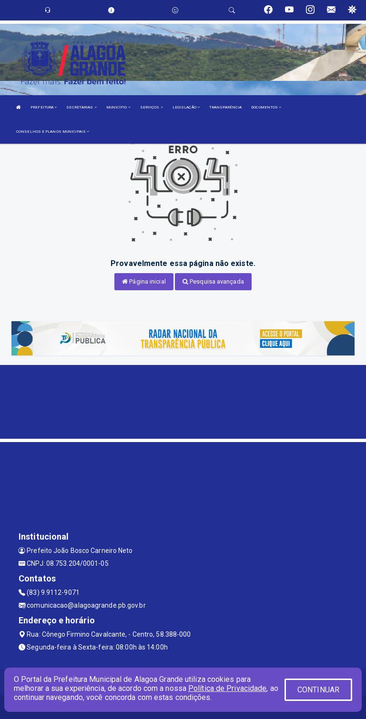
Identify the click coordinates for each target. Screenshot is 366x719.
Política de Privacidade (227, 688)
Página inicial (144, 281)
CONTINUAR (318, 689)
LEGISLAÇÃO (186, 107)
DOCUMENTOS (266, 107)
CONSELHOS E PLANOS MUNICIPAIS (52, 131)
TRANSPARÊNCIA (225, 107)
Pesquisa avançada (213, 281)
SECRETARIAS (81, 107)
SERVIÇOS (151, 107)
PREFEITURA (43, 107)
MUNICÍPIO (118, 107)
